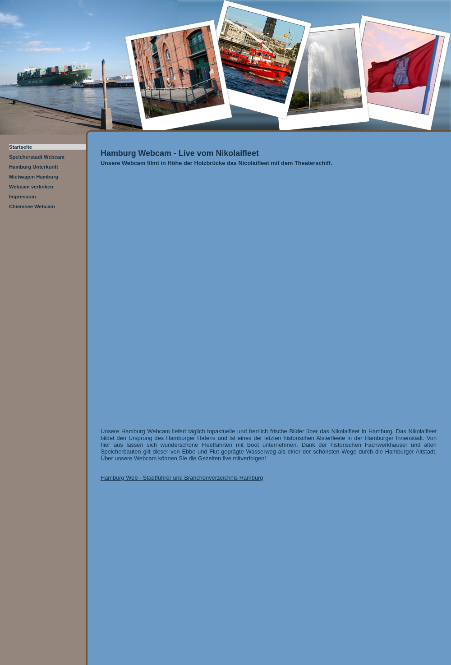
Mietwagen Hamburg (33, 176)
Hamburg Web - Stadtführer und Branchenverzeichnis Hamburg (182, 477)
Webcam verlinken (31, 186)
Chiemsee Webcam (32, 206)
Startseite (20, 147)
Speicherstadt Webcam (36, 157)
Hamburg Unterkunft (33, 167)
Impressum (22, 196)
